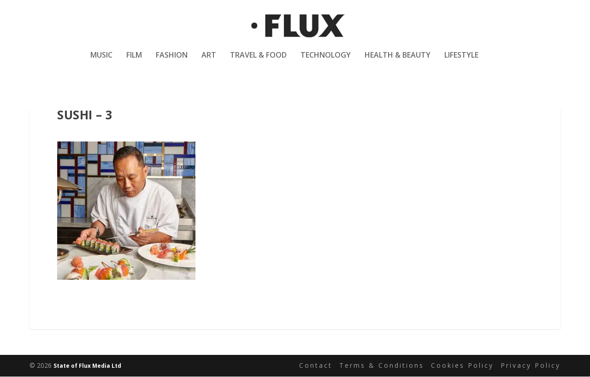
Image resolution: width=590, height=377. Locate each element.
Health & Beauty (398, 61)
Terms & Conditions (381, 365)
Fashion (172, 61)
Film (134, 61)
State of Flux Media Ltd (87, 366)
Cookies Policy (462, 365)
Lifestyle (461, 61)
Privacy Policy (530, 365)
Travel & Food (258, 61)
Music (101, 61)
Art (208, 61)
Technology (326, 61)
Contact (315, 365)
